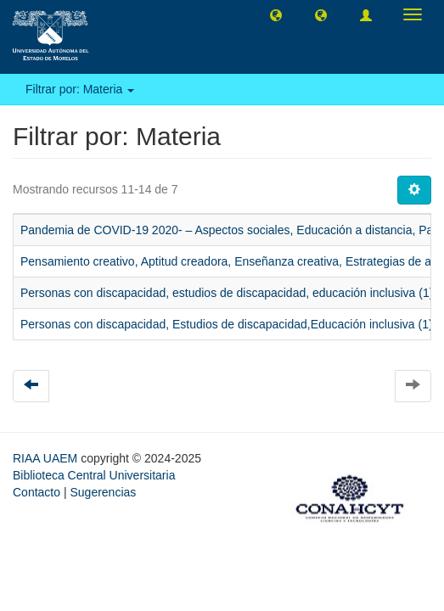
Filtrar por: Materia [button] (79, 89)
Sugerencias (103, 492)
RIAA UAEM (47, 458)
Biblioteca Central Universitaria (94, 475)
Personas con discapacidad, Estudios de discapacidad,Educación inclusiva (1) (226, 324)
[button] (276, 14)
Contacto (36, 492)
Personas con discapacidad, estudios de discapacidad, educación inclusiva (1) (226, 293)
